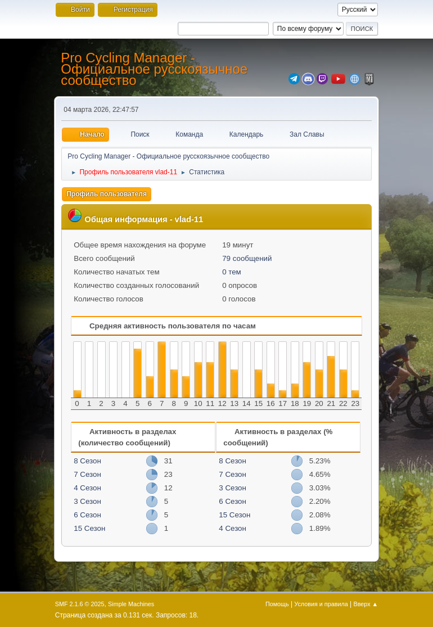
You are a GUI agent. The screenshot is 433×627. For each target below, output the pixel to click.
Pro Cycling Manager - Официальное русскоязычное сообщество (154, 69)
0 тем (231, 272)
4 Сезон (87, 488)
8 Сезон (87, 461)
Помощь (277, 604)
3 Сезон (87, 501)
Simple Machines (131, 604)
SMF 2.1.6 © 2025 (80, 604)
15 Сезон (89, 528)
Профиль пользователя (106, 194)
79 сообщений (247, 258)
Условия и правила (321, 604)
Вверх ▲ (366, 604)
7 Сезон (87, 474)
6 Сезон (87, 515)
